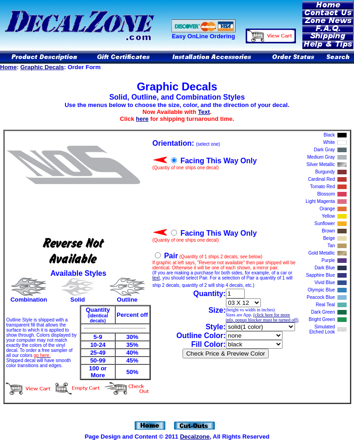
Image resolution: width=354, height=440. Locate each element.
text (156, 277)
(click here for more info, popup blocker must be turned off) (262, 317)
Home (8, 67)
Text (204, 111)
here (142, 118)
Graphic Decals (42, 67)
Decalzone (194, 436)
